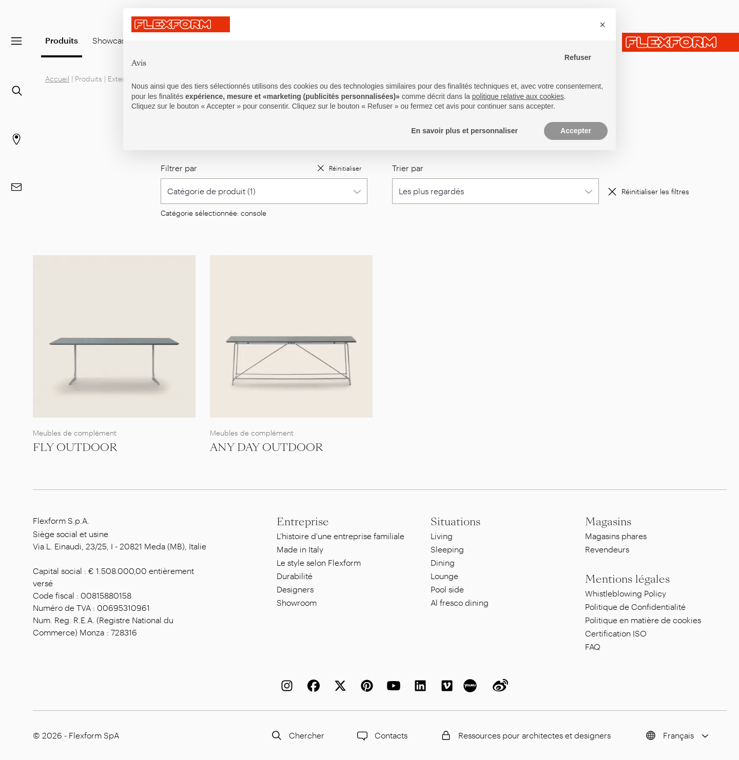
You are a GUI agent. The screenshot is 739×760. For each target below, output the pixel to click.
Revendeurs (607, 549)
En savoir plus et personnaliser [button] (464, 131)
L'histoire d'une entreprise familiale (340, 536)
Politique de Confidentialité (635, 606)
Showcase (111, 40)
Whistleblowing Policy (625, 593)
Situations (455, 522)
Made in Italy (300, 549)
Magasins (608, 522)
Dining (443, 562)
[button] (602, 24)
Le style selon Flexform (319, 562)
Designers (295, 589)
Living (442, 536)
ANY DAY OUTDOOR (266, 447)
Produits (61, 40)
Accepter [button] (575, 131)
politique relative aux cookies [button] (518, 96)
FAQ (592, 646)
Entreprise (303, 522)
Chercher (296, 735)
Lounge (444, 576)
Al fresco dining (460, 602)
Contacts (380, 735)
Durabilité (295, 576)
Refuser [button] (578, 57)
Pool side (447, 589)
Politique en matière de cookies (643, 620)
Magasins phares (616, 536)
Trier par (407, 168)
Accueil (57, 78)
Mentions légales (627, 579)
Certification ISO (616, 633)
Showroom (297, 602)
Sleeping (447, 549)
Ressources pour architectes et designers (524, 735)
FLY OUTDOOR (75, 447)
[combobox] (264, 191)
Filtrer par (179, 168)
